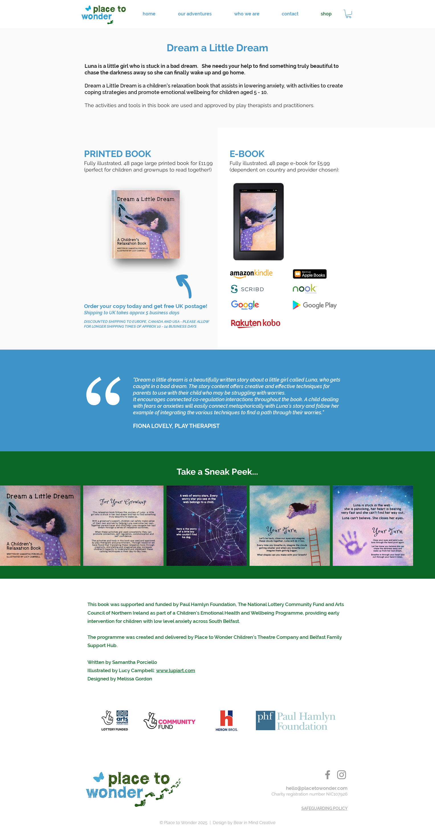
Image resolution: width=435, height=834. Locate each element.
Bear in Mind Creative (254, 822)
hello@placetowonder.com (317, 788)
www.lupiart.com (175, 670)
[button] (349, 14)
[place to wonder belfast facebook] (328, 775)
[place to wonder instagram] (342, 775)
